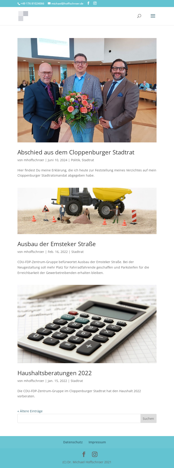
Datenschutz (73, 442)
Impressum (97, 442)
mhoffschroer (34, 160)
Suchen (148, 418)
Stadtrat (88, 160)
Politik (75, 160)
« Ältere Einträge (30, 411)
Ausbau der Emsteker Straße (56, 244)
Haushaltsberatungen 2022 (54, 373)
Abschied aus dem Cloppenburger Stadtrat (75, 152)
